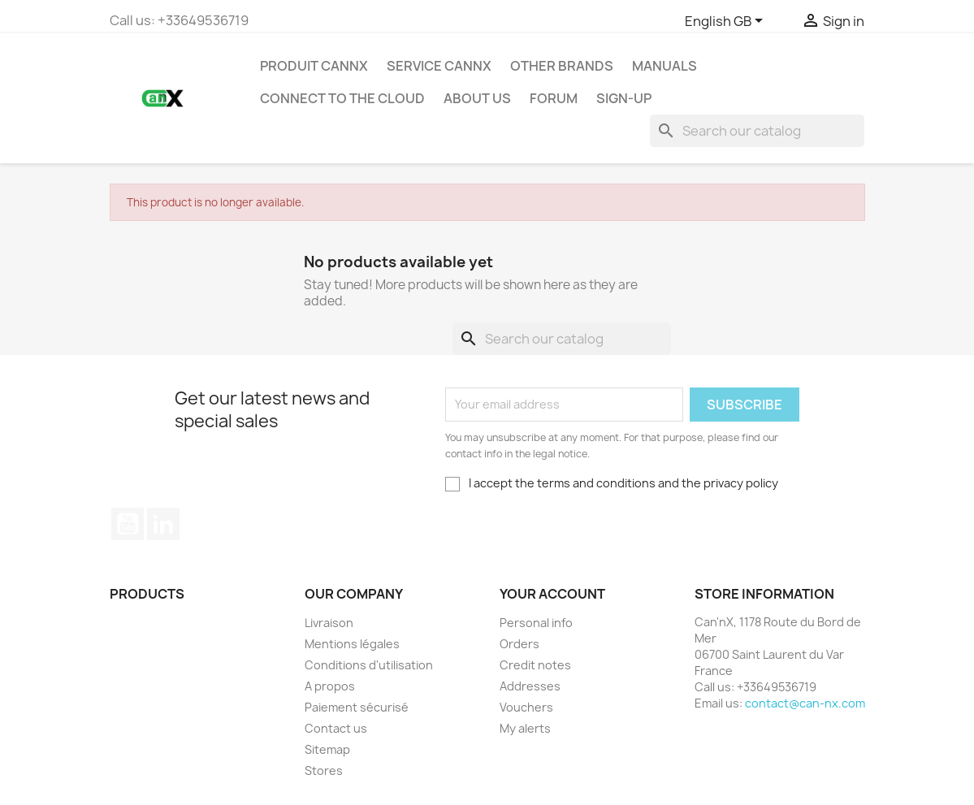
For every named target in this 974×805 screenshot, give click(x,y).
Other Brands (561, 66)
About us (477, 98)
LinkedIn (163, 524)
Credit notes (535, 665)
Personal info (536, 622)
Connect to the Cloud (342, 98)
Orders (519, 643)
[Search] (757, 131)
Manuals (664, 66)
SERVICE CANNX (439, 66)
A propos (330, 686)
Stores (324, 770)
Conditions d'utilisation (369, 665)
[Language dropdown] (726, 22)
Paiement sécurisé (357, 707)
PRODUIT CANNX (314, 66)
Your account (552, 594)
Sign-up (623, 98)
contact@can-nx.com (805, 703)
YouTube (127, 524)
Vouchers (526, 707)
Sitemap (327, 749)
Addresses (530, 686)
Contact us (336, 728)
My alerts (525, 728)
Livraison (329, 622)
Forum (554, 98)
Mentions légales (352, 643)
